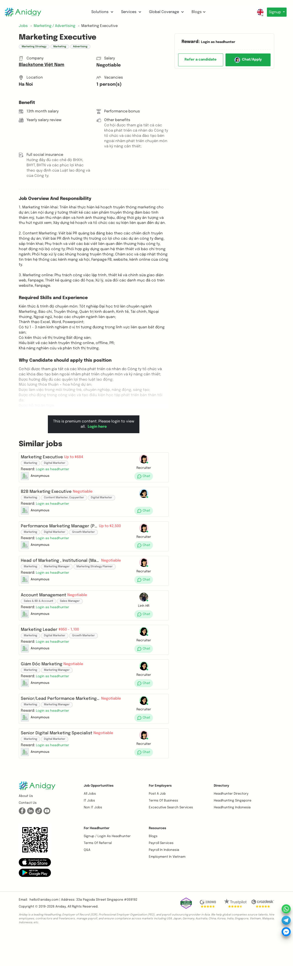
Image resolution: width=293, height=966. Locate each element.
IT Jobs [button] (89, 833)
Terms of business (163, 833)
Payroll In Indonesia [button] (164, 882)
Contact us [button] (28, 835)
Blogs (197, 12)
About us (26, 829)
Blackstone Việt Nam (41, 65)
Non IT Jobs (93, 840)
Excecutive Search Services (171, 840)
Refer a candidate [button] (200, 59)
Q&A (87, 882)
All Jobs (90, 826)
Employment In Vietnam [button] (167, 889)
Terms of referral (98, 876)
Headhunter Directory (231, 826)
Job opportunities (99, 818)
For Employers (160, 818)
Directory (221, 818)
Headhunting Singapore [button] (232, 833)
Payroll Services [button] (161, 876)
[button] (54, 471)
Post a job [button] (157, 826)
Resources (157, 861)
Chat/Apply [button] (248, 60)
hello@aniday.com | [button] (45, 932)
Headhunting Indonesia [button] (232, 840)
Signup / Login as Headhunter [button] (107, 869)
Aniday (60, 939)
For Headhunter (96, 861)
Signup (274, 12)
